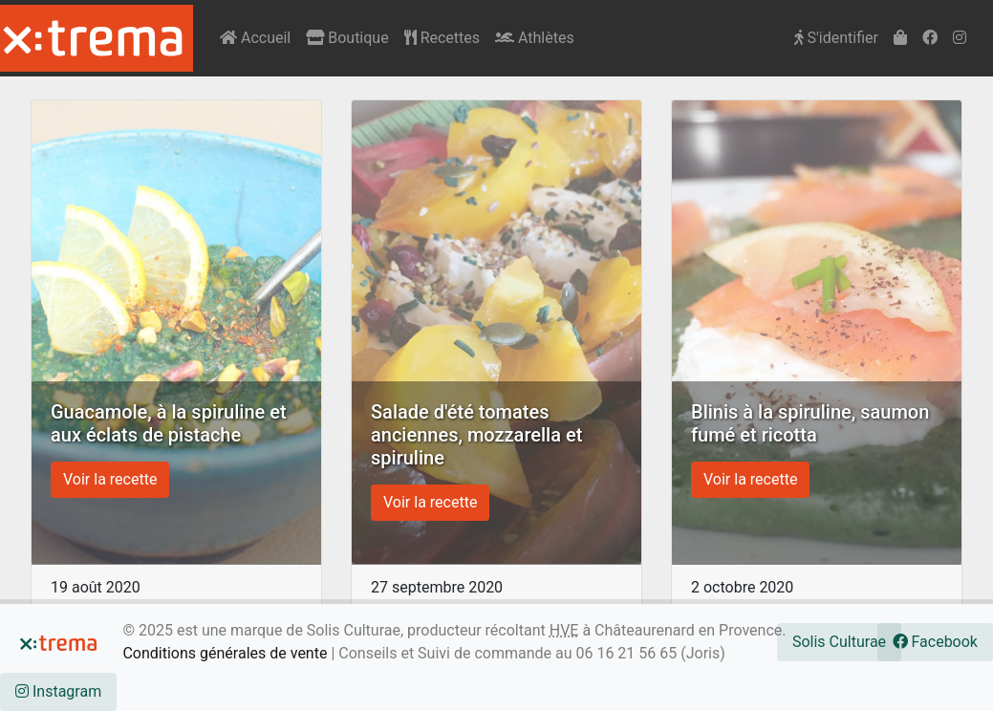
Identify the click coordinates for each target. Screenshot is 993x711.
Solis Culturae (839, 642)
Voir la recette (110, 479)
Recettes (442, 38)
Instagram (58, 691)
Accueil (255, 38)
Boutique (347, 38)
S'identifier (836, 38)
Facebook (935, 642)
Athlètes (534, 38)
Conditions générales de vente (224, 653)
